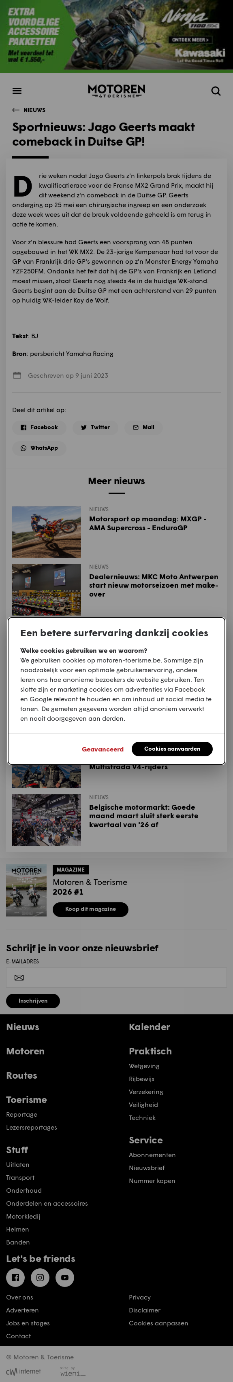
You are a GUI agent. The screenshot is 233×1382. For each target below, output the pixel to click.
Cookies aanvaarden (172, 748)
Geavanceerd (103, 749)
